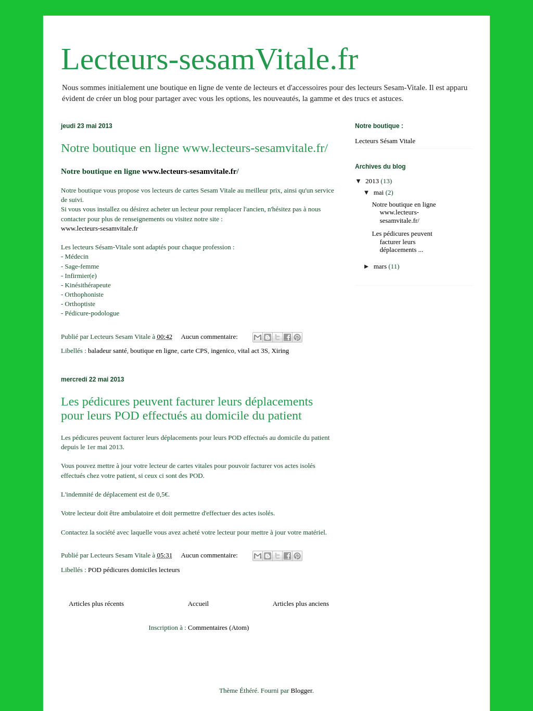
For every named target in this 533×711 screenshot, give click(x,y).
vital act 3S (252, 350)
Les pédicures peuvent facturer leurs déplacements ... (402, 241)
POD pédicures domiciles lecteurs (134, 570)
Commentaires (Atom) (218, 627)
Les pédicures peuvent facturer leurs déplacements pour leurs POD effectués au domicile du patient (187, 408)
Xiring (280, 350)
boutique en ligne (153, 350)
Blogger (301, 690)
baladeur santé (107, 350)
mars (381, 266)
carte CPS (194, 350)
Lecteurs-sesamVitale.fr (209, 59)
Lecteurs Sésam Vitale (385, 141)
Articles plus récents (96, 603)
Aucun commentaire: (210, 336)
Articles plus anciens (301, 603)
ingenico (222, 350)
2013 (372, 181)
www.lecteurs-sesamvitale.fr (189, 171)
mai (380, 192)
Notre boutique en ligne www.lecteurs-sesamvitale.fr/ (194, 148)
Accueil (198, 603)
